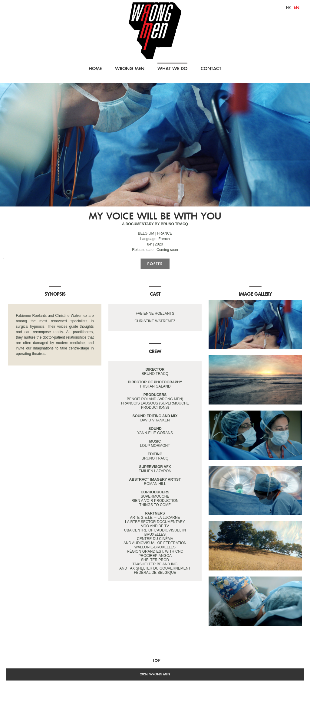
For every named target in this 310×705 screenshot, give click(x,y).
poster (155, 263)
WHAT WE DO (172, 68)
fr (288, 7)
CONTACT (211, 68)
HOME (95, 68)
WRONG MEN (129, 68)
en (296, 7)
